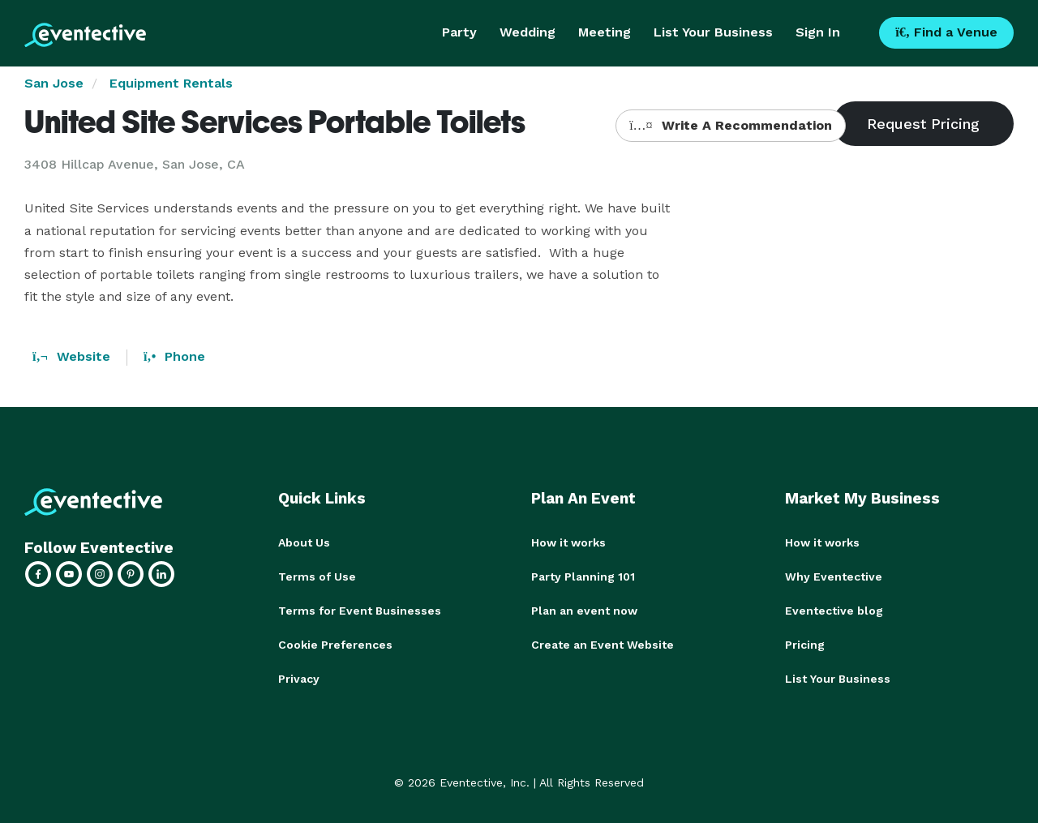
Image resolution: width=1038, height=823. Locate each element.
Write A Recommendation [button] (730, 125)
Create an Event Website (602, 644)
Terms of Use (317, 576)
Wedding (527, 32)
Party (459, 32)
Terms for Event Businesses (359, 610)
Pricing (805, 644)
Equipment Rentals (171, 83)
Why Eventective (833, 576)
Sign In (818, 32)
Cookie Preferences (335, 644)
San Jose (54, 83)
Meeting (604, 32)
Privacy (299, 678)
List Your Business (713, 32)
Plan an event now (584, 610)
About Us (304, 542)
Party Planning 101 (583, 576)
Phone (174, 356)
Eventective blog (834, 610)
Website (71, 356)
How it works (568, 542)
